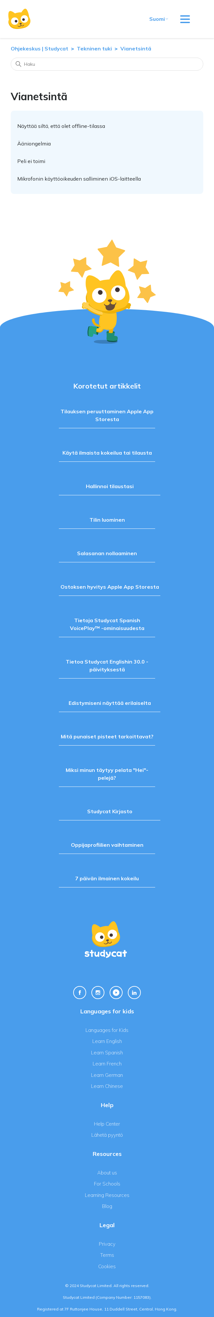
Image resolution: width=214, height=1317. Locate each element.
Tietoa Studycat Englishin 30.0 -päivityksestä (107, 665)
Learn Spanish (107, 1052)
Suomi (159, 19)
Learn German (107, 1075)
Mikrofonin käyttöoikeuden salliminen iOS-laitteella (79, 178)
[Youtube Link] (116, 992)
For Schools (107, 1184)
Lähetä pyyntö (107, 1135)
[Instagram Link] (97, 992)
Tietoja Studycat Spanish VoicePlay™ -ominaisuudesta (107, 624)
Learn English (107, 1041)
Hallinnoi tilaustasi (110, 486)
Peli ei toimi (31, 161)
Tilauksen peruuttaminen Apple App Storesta (107, 415)
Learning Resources (107, 1195)
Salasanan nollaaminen (107, 553)
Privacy (107, 1244)
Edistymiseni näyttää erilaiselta (110, 703)
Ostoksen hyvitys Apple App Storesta (109, 586)
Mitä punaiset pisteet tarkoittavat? (107, 736)
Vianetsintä (135, 48)
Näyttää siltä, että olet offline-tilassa (61, 126)
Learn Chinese (107, 1086)
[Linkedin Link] (134, 992)
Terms (107, 1255)
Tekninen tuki (94, 48)
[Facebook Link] (79, 992)
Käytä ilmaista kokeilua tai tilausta (107, 452)
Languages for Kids (107, 1030)
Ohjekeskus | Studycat (40, 48)
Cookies (107, 1266)
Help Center (107, 1124)
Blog (107, 1206)
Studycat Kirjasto (109, 811)
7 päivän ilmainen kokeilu (107, 878)
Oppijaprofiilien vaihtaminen (107, 845)
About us (107, 1173)
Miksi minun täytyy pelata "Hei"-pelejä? (107, 774)
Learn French (107, 1064)
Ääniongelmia (34, 143)
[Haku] (107, 64)
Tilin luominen (107, 519)
